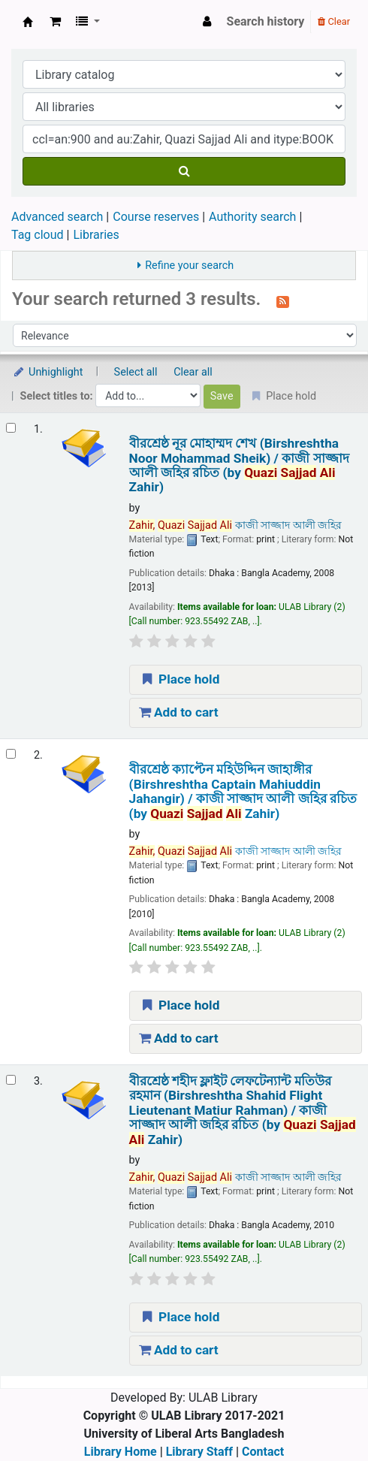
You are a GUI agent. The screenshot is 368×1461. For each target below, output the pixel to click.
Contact (263, 1451)
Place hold (179, 679)
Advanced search (57, 217)
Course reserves (156, 217)
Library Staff (199, 1451)
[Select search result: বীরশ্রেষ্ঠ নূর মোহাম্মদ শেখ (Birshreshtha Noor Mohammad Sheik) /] (11, 428)
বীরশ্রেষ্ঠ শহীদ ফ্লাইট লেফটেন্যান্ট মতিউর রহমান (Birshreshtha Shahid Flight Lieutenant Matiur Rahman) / (242, 1110)
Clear (334, 21)
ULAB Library (28, 22)
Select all (136, 372)
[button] (55, 22)
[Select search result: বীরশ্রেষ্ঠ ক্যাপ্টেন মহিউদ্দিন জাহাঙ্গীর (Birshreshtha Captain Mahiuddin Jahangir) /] (11, 754)
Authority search (252, 217)
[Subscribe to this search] (282, 300)
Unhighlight (47, 372)
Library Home (120, 1451)
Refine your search (189, 265)
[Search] (184, 171)
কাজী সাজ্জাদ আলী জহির (235, 525)
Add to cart (179, 712)
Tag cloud (37, 235)
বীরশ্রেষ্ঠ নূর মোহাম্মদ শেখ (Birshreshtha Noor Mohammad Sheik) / (239, 465)
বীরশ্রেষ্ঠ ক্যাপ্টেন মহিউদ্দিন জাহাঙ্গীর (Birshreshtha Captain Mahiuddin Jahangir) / (243, 791)
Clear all (193, 372)
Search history (266, 21)
